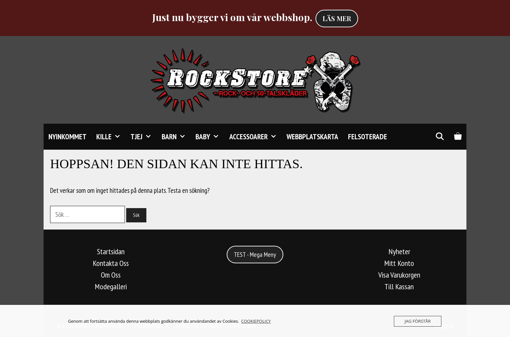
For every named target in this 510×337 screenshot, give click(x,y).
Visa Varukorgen (399, 275)
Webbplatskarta (312, 136)
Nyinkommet (67, 136)
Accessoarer (255, 137)
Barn (176, 137)
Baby (209, 137)
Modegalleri (111, 286)
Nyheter (399, 251)
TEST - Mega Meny (255, 254)
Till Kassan (399, 286)
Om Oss (111, 275)
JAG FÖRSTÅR (418, 321)
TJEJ (143, 137)
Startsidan (111, 251)
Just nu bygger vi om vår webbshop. (232, 17)
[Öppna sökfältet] (439, 137)
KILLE (111, 137)
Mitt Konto (399, 263)
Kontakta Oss (111, 263)
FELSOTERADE (367, 136)
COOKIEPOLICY (256, 321)
